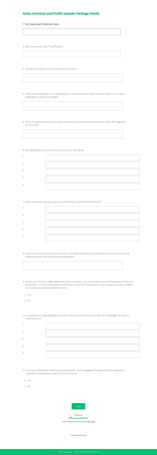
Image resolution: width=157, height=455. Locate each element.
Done (78, 408)
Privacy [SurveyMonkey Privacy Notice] (73, 438)
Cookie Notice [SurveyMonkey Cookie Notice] (81, 438)
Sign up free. (91, 424)
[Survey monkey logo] (78, 420)
